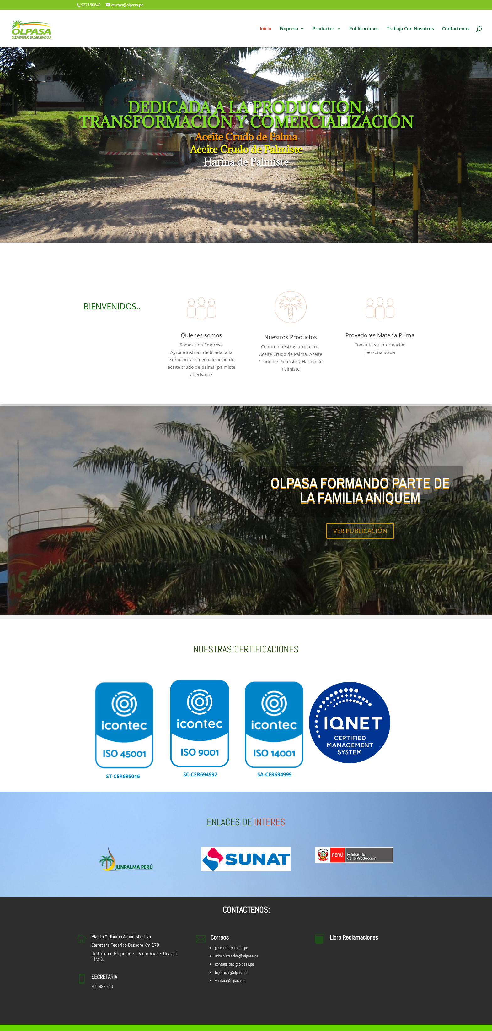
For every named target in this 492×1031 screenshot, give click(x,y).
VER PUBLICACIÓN (360, 530)
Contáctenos (455, 28)
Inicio (265, 28)
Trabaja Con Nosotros (410, 28)
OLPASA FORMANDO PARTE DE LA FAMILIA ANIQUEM (360, 490)
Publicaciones (364, 28)
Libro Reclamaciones (354, 937)
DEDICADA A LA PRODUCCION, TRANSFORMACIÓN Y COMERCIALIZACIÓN (246, 115)
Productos (324, 28)
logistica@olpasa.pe (231, 972)
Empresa (289, 28)
